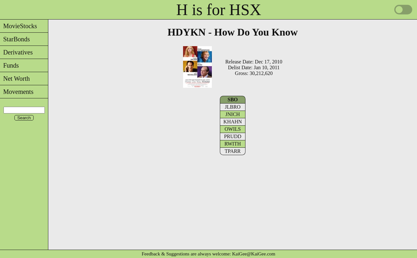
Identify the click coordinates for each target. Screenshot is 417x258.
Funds (9, 65)
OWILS (233, 129)
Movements (16, 91)
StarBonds (15, 39)
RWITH (232, 143)
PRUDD (232, 136)
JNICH (232, 114)
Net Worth (15, 78)
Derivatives (16, 52)
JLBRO (233, 107)
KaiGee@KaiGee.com (253, 253)
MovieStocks (18, 25)
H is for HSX (218, 10)
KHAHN (232, 121)
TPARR (233, 151)
